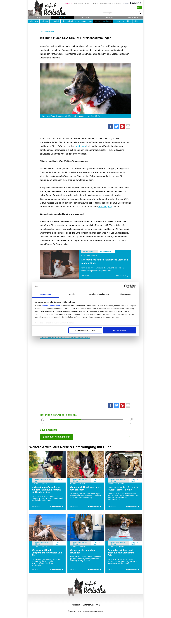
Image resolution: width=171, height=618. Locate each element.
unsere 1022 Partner (51, 306)
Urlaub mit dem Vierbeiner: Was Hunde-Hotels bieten (65, 337)
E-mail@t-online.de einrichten (110, 3)
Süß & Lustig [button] (33, 21)
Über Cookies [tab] (125, 294)
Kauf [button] (90, 21)
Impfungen (81, 146)
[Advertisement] (85, 370)
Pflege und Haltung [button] (69, 21)
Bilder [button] (136, 21)
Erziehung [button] (44, 21)
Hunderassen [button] (119, 21)
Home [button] (39, 18)
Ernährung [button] (82, 21)
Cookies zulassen (119, 330)
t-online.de (68, 3)
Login (139, 7)
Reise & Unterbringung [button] (103, 21)
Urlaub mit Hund (47, 32)
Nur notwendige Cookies (85, 330)
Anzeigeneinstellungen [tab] (99, 294)
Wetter (87, 3)
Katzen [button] (85, 18)
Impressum (75, 605)
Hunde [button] (62, 18)
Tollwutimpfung (105, 206)
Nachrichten (78, 3)
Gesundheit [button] (55, 21)
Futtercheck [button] (132, 18)
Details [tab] (72, 294)
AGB (98, 605)
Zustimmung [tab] (45, 294)
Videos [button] (128, 21)
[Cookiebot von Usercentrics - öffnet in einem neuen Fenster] (126, 286)
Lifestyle (95, 3)
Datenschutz (88, 605)
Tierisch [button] (109, 18)
